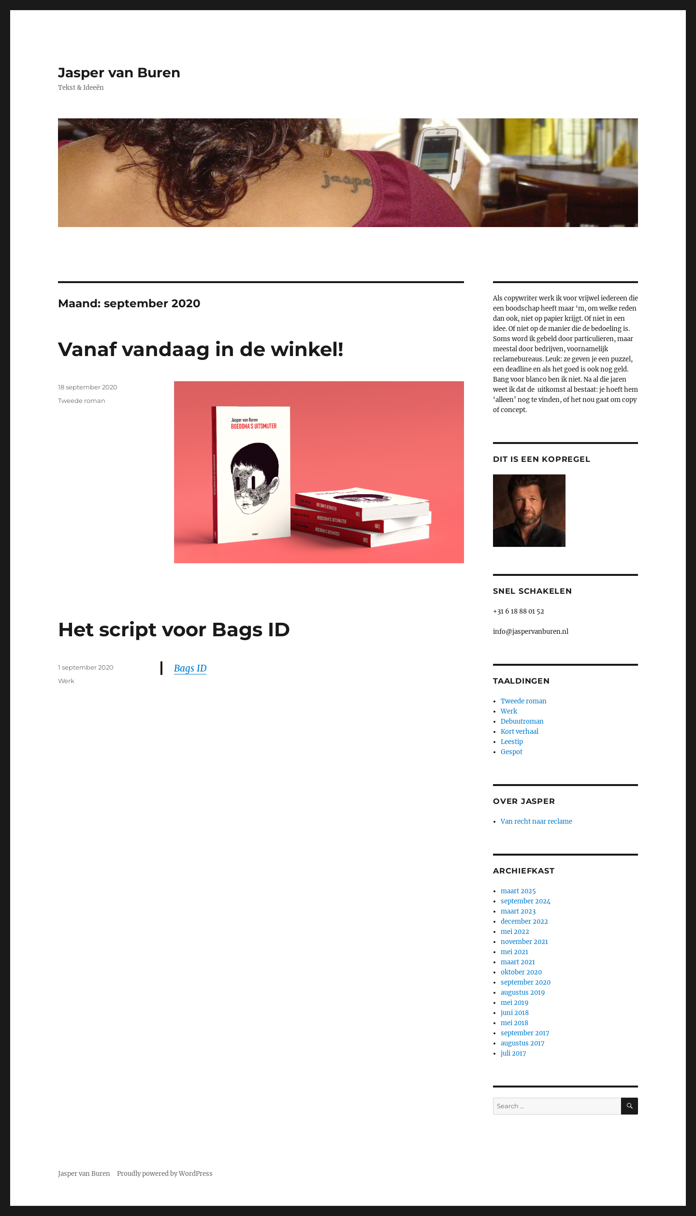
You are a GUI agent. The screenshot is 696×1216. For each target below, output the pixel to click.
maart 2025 (518, 891)
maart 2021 (518, 962)
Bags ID (190, 668)
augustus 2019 (523, 992)
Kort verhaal (519, 732)
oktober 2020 (521, 972)
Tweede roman (81, 400)
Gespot (511, 752)
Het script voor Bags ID (174, 629)
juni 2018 (515, 1013)
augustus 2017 (523, 1043)
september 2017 (525, 1033)
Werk (66, 681)
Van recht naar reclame (536, 821)
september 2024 (526, 901)
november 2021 (524, 942)
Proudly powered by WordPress (165, 1174)
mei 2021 (514, 952)
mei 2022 (515, 932)
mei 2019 (515, 1003)
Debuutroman (522, 721)
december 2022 (524, 921)
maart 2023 (518, 911)
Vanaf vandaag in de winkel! (201, 349)
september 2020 (526, 982)
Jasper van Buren (119, 72)
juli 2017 (513, 1053)
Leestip (512, 742)
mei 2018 (514, 1023)
